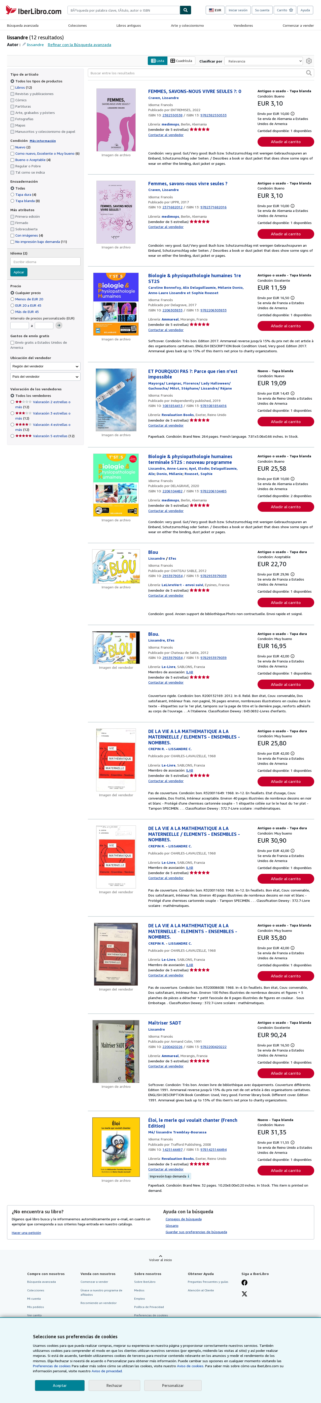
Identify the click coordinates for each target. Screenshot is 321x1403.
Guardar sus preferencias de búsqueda (196, 1232)
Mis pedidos (35, 1307)
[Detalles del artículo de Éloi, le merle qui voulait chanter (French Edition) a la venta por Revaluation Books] (116, 1147)
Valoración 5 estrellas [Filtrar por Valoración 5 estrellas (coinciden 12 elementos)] (45, 436)
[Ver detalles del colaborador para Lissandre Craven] (163, 97)
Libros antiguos (129, 25)
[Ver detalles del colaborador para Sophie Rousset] (198, 473)
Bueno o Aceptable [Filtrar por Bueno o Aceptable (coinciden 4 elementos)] (30, 160)
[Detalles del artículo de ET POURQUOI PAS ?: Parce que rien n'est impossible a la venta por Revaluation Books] (116, 399)
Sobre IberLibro (145, 1282)
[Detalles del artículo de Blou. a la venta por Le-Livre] (116, 647)
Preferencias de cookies (52, 1366)
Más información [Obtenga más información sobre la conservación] (43, 141)
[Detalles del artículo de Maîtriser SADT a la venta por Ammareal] (116, 1051)
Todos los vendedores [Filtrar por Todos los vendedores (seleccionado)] (33, 396)
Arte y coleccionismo (187, 25)
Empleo (139, 1298)
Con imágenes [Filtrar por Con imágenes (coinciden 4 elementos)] (26, 235)
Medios (139, 1290)
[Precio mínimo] (19, 325)
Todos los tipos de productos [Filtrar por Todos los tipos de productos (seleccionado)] (36, 81)
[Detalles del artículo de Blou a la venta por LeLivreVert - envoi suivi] (116, 566)
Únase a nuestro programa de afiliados (101, 1292)
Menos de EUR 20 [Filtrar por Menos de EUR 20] (27, 299)
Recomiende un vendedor (99, 1303)
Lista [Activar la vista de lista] (157, 60)
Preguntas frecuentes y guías (208, 1282)
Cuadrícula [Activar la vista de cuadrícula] (181, 60)
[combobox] (123, 10)
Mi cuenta (34, 1298)
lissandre (35, 44)
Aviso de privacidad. (107, 1371)
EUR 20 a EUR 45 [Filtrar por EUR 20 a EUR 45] (26, 305)
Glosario (172, 1225)
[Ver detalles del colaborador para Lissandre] (156, 558)
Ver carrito (34, 1315)
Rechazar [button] (114, 1385)
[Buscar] (185, 10)
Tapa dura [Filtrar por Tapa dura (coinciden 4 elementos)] (23, 194)
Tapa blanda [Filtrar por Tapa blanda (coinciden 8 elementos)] (25, 201)
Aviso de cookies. (190, 1366)
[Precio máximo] (44, 325)
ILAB (189, 672)
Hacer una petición (26, 1233)
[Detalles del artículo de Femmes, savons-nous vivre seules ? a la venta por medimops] (116, 212)
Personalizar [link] (173, 1385)
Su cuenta (262, 10)
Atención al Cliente (201, 1290)
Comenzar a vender (298, 25)
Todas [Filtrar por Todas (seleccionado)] (18, 188)
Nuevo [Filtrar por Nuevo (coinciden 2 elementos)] (20, 147)
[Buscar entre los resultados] (201, 73)
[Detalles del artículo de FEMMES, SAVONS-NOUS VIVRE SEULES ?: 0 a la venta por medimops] (116, 120)
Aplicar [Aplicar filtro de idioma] (19, 272)
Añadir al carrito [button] (286, 141)
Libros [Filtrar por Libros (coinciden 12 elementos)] (21, 87)
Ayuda (305, 10)
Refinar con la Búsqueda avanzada (79, 44)
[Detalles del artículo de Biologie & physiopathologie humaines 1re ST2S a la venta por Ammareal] (116, 304)
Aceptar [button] (60, 1385)
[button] (309, 73)
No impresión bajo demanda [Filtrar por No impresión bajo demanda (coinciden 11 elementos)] (38, 242)
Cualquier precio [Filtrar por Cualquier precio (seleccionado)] (26, 293)
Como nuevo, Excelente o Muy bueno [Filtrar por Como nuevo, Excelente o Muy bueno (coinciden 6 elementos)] (45, 153)
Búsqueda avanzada (23, 25)
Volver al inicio (160, 1260)
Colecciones (77, 25)
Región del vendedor (28, 366)
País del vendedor (26, 376)
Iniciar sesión (238, 10)
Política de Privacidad (149, 1307)
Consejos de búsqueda (184, 1219)
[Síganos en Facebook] (244, 1283)
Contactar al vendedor (166, 135)
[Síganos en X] (244, 1294)
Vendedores (243, 25)
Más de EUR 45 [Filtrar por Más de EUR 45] (25, 311)
